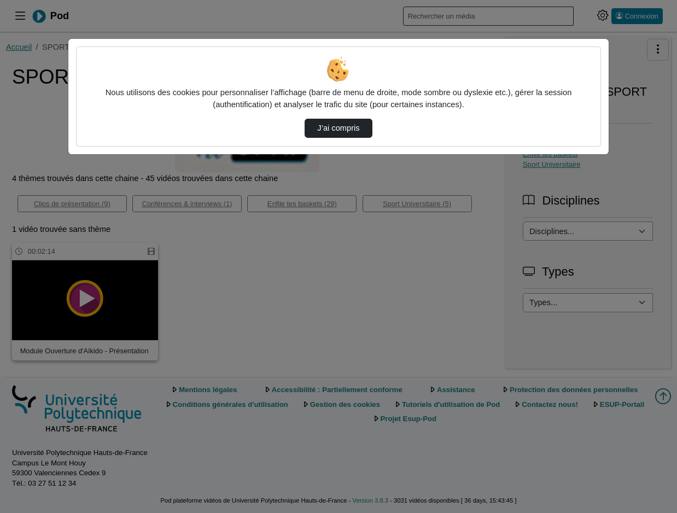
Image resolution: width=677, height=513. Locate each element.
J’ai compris (338, 128)
